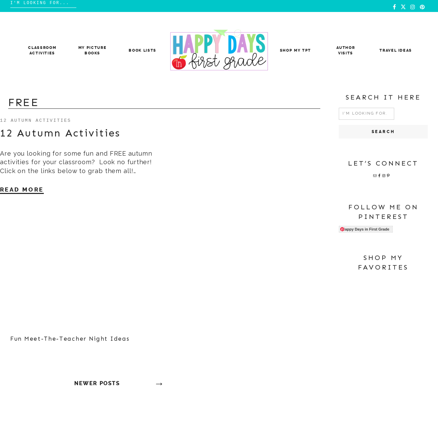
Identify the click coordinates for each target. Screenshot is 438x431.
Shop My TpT (295, 50)
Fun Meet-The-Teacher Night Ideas (69, 338)
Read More (22, 189)
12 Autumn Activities (35, 120)
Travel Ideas (395, 50)
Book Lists (142, 50)
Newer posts (97, 383)
